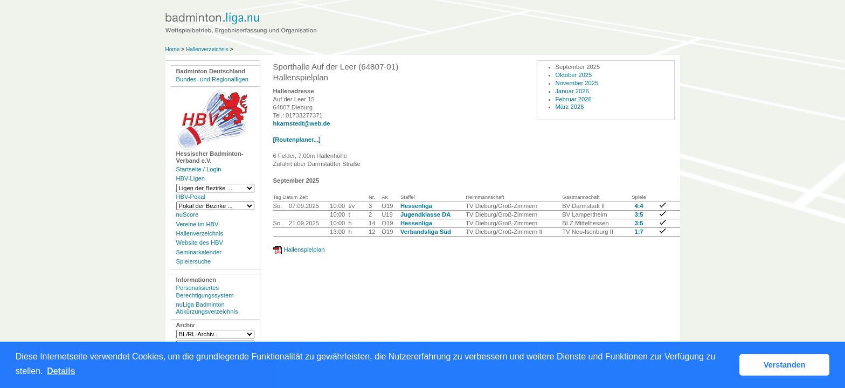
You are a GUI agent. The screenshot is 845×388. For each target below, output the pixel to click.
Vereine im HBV (197, 224)
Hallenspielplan (304, 249)
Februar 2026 (574, 99)
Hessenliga (416, 206)
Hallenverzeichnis (207, 49)
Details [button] (61, 371)
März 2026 (570, 106)
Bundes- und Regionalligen (212, 79)
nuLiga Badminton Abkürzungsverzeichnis (207, 308)
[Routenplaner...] (297, 139)
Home (172, 49)
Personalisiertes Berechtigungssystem (205, 291)
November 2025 (577, 83)
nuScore (187, 214)
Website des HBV (199, 242)
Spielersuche (193, 261)
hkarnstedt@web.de (301, 123)
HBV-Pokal (190, 196)
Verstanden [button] (785, 365)
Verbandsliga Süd (425, 231)
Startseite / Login (198, 169)
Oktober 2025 (574, 75)
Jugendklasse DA (425, 214)
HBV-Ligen (190, 178)
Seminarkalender (199, 252)
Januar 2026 (572, 91)
